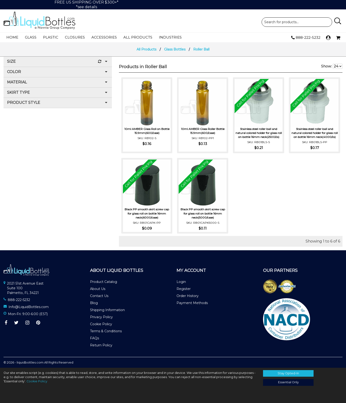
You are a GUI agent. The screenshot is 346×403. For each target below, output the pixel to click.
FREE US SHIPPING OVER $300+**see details (86, 4)
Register (184, 289)
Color (57, 72)
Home (12, 37)
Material (57, 82)
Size (57, 61)
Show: (331, 66)
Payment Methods (192, 303)
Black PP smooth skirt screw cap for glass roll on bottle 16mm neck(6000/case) (147, 213)
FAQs (94, 338)
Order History (188, 296)
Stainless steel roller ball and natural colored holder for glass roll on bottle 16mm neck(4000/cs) (314, 132)
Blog (94, 303)
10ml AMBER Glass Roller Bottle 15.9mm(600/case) (202, 130)
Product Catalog (103, 282)
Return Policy (101, 345)
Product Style (57, 103)
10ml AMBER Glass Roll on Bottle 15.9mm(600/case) (146, 130)
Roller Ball (201, 49)
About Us (97, 289)
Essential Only (288, 382)
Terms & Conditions (106, 331)
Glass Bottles (174, 49)
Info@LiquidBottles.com (28, 307)
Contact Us (99, 296)
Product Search (297, 22)
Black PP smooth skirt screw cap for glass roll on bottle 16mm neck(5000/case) (203, 213)
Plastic (50, 37)
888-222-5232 (305, 37)
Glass (30, 37)
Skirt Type (57, 92)
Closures (75, 37)
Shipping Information (107, 310)
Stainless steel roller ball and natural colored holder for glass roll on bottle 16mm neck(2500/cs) (259, 132)
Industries (170, 37)
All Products (137, 37)
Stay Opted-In (288, 373)
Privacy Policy (101, 317)
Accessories (104, 37)
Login (181, 282)
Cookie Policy (101, 324)
